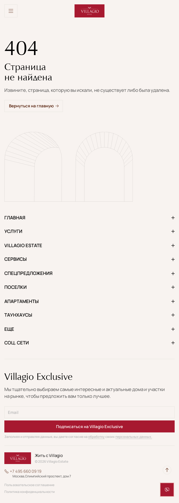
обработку (96, 436)
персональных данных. (133, 436)
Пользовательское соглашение (29, 485)
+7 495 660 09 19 (25, 471)
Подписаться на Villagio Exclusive (89, 426)
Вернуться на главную (31, 106)
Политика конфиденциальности (29, 492)
